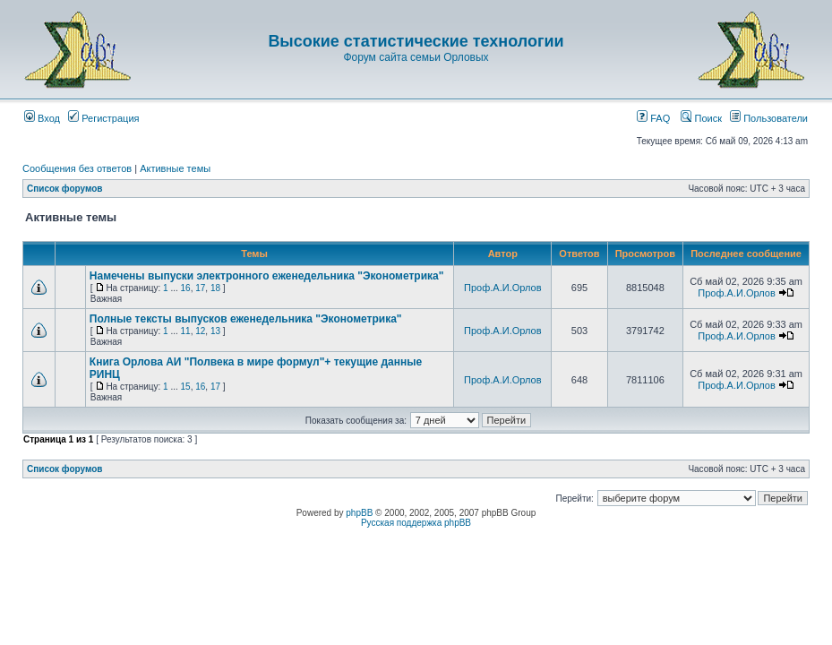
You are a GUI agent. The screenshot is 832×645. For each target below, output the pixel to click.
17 (200, 288)
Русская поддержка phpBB (416, 523)
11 (186, 331)
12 (200, 331)
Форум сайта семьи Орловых (415, 57)
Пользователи (769, 118)
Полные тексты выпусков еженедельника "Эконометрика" (246, 319)
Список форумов (65, 189)
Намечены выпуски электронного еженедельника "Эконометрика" (267, 276)
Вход (42, 118)
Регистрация (103, 118)
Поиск (701, 118)
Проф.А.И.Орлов (502, 287)
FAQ (653, 118)
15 (186, 386)
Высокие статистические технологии (415, 41)
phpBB (359, 513)
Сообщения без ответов (77, 168)
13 (215, 331)
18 (215, 288)
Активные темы (175, 168)
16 (186, 288)
